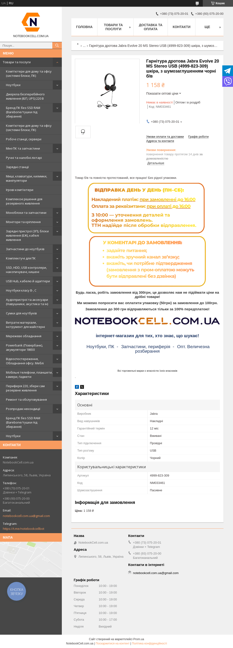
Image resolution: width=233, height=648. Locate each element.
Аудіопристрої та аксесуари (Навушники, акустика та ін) (27, 301)
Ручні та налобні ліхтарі (24, 158)
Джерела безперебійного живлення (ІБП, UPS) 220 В (25, 96)
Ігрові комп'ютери (19, 190)
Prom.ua (138, 639)
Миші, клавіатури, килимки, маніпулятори (26, 178)
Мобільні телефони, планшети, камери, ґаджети (29, 374)
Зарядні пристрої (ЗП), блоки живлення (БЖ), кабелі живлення (27, 235)
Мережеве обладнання (23, 336)
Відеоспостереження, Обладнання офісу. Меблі (25, 361)
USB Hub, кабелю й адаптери (28, 281)
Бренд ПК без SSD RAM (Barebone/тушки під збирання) (23, 112)
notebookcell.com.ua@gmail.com (26, 516)
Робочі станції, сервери (23, 139)
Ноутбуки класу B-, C (21, 290)
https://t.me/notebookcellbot (23, 528)
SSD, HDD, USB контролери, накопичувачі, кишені (26, 269)
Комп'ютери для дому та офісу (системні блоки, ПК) (29, 73)
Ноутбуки (13, 85)
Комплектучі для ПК (21, 258)
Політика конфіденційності (149, 643)
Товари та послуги (17, 62)
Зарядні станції (17, 167)
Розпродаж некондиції (23, 409)
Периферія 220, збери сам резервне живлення (25, 388)
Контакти (181, 27)
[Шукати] (57, 45)
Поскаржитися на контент (112, 643)
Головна (84, 27)
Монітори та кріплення (23, 222)
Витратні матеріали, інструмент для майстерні (25, 324)
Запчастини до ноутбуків (25, 249)
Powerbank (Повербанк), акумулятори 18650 (24, 347)
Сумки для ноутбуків (21, 313)
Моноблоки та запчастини (26, 212)
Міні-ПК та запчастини (23, 148)
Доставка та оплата (150, 27)
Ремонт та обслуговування (26, 399)
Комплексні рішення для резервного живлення (24, 201)
